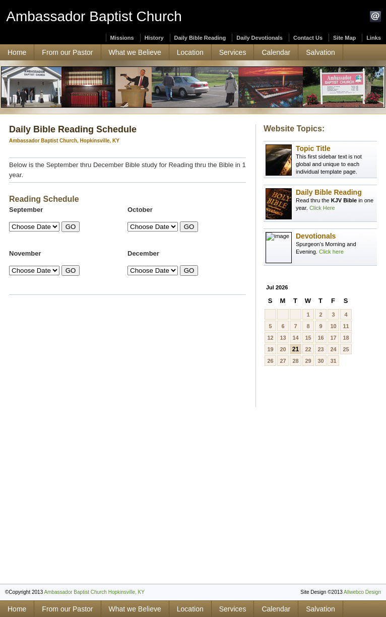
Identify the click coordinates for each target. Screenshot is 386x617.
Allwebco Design (362, 592)
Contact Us (308, 38)
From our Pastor (67, 52)
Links (373, 38)
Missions (122, 38)
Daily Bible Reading (200, 38)
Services (232, 52)
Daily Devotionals (259, 38)
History (154, 38)
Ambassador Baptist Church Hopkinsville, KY (94, 592)
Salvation (320, 52)
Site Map (344, 38)
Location (190, 52)
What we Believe (135, 52)
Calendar (276, 52)
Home (17, 52)
